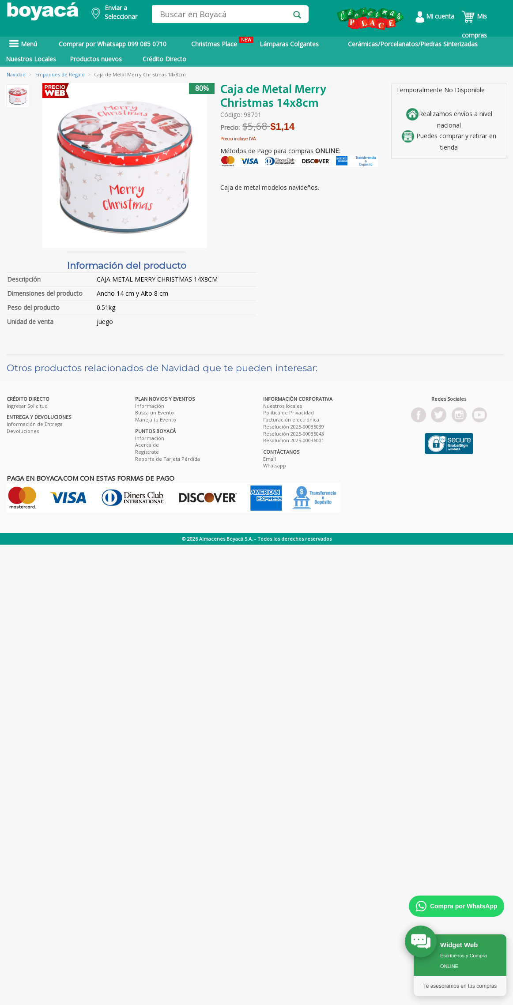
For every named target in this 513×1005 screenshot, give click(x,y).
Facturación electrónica (291, 419)
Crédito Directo (164, 59)
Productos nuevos (96, 59)
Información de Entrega (35, 424)
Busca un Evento (154, 412)
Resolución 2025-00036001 (293, 440)
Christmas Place (222, 42)
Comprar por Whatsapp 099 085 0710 (112, 44)
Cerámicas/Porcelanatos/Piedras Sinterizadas (413, 44)
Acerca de (147, 444)
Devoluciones (23, 431)
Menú (23, 44)
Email (269, 458)
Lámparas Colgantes (289, 44)
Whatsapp (274, 465)
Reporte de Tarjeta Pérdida (167, 458)
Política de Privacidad (288, 412)
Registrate (147, 451)
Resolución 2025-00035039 (293, 426)
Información (149, 406)
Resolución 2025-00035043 (293, 433)
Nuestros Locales (31, 59)
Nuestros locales (282, 406)
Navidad (16, 74)
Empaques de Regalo (60, 74)
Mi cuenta (434, 16)
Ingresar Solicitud (27, 406)
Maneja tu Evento (155, 419)
